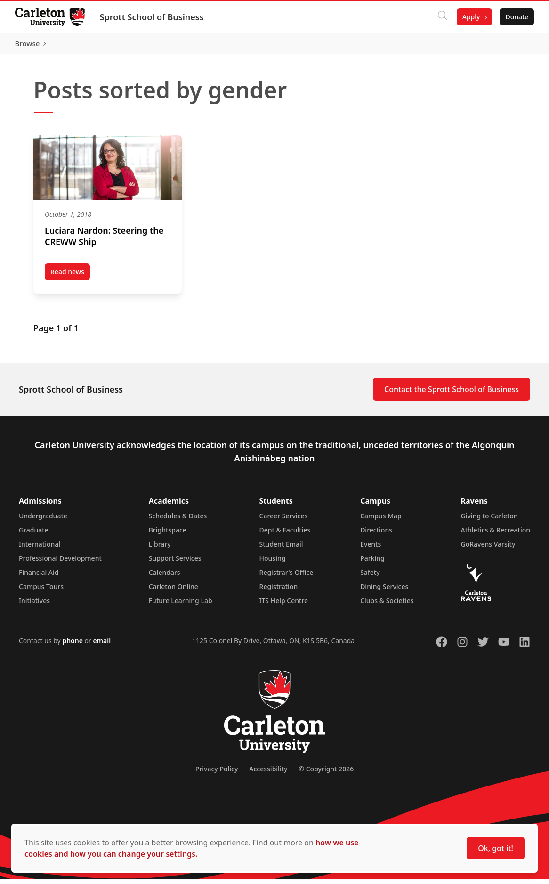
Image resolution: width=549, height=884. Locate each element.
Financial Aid (38, 577)
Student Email (281, 548)
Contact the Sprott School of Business (451, 394)
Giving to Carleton (489, 520)
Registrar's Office (286, 577)
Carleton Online (173, 591)
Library (160, 548)
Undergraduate (43, 520)
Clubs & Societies (386, 605)
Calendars (164, 577)
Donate (516, 16)
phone (73, 645)
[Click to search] (442, 16)
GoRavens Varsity (488, 548)
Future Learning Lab (180, 605)
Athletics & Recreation (495, 534)
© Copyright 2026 (326, 773)
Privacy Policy (216, 773)
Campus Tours (41, 591)
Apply (471, 16)
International (39, 548)
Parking (372, 562)
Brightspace (167, 534)
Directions (376, 534)
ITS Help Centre (283, 605)
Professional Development (60, 562)
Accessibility (268, 773)
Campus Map (381, 520)
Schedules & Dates (178, 520)
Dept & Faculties (285, 534)
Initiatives (34, 605)
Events (370, 548)
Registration (278, 591)
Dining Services (384, 591)
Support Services (175, 562)
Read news (70, 278)
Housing (272, 562)
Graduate (33, 534)
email (102, 645)
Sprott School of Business (152, 17)
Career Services (283, 520)
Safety (370, 577)
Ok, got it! (495, 848)
